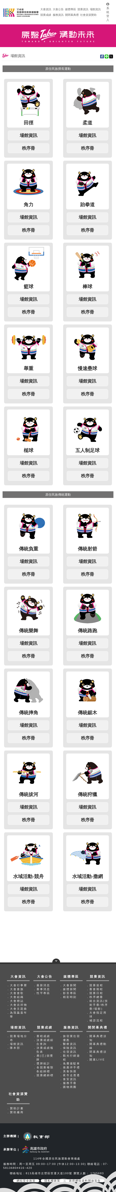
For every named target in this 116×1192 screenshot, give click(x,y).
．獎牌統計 (41, 1063)
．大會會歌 (15, 993)
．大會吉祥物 (17, 1004)
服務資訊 (58, 14)
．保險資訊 (68, 1047)
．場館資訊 (15, 1043)
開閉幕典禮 (72, 14)
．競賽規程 (94, 985)
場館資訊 (95, 9)
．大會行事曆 (17, 985)
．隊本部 (13, 1047)
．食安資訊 (68, 1079)
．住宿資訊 (68, 1051)
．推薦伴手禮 (70, 1067)
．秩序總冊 (94, 997)
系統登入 (107, 12)
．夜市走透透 (70, 1075)
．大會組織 (15, 997)
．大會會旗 (15, 989)
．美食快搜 (68, 1071)
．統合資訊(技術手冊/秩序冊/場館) (97, 1004)
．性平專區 (41, 993)
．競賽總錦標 (43, 1075)
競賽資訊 (82, 9)
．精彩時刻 (68, 997)
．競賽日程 (94, 993)
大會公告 (58, 9)
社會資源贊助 (88, 14)
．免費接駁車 (70, 1063)
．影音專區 (68, 993)
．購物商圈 (68, 1087)
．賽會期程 (94, 989)
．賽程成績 (41, 1036)
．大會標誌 (15, 1000)
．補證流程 (94, 1020)
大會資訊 (45, 9)
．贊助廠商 (15, 1112)
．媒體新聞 (68, 989)
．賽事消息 (41, 989)
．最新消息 (41, 985)
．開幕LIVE (95, 1059)
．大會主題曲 (17, 1008)
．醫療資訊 (68, 1043)
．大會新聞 (68, 985)
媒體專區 (70, 9)
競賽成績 (45, 14)
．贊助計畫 (15, 1108)
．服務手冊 (68, 1083)
